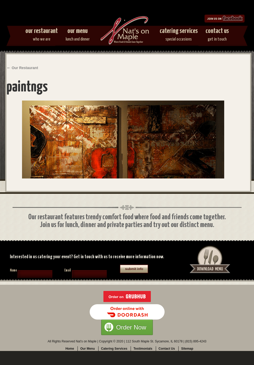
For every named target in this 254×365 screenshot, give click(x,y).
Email (67, 270)
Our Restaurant (41, 36)
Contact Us (217, 36)
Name (13, 270)
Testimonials (142, 348)
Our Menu (78, 36)
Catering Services (179, 36)
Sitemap (187, 348)
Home (69, 348)
